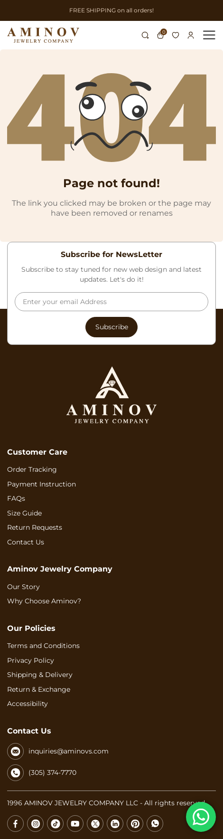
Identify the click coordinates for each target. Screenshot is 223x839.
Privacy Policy (30, 660)
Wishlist (175, 35)
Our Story (23, 586)
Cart (162, 35)
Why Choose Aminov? (44, 601)
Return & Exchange (38, 689)
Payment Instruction (41, 484)
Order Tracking (32, 469)
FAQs (16, 498)
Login (191, 35)
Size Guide (24, 513)
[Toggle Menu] (210, 34)
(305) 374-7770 (41, 772)
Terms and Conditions (43, 645)
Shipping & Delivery (40, 674)
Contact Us (25, 542)
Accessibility (27, 703)
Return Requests (34, 527)
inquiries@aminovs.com (58, 751)
